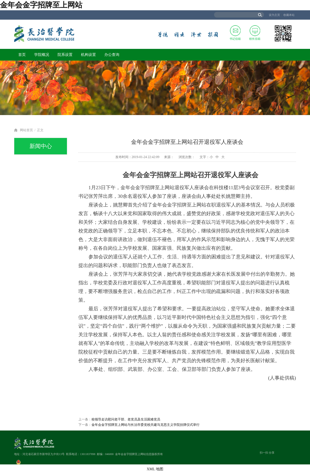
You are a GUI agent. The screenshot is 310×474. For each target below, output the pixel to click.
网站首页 (26, 130)
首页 (22, 55)
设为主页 (274, 15)
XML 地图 (155, 469)
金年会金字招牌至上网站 (41, 5)
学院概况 (41, 55)
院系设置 (65, 55)
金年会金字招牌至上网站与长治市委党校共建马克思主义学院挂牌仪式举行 (145, 425)
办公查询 (111, 55)
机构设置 (88, 55)
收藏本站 (289, 15)
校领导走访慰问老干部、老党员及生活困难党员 (125, 419)
